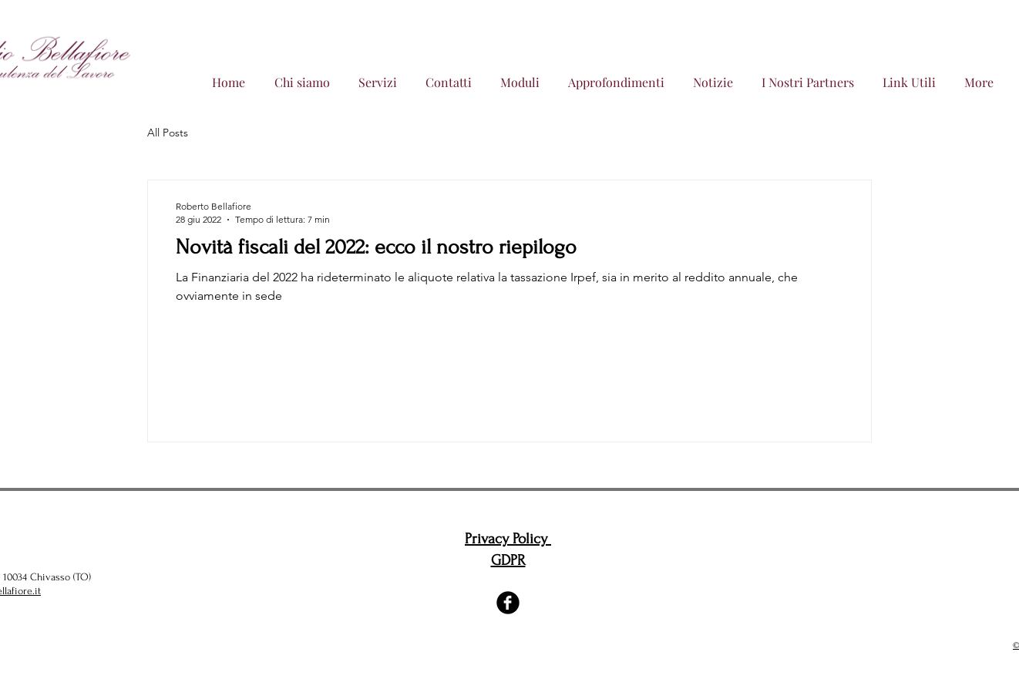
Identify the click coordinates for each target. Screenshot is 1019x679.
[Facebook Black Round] (508, 602)
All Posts (167, 132)
